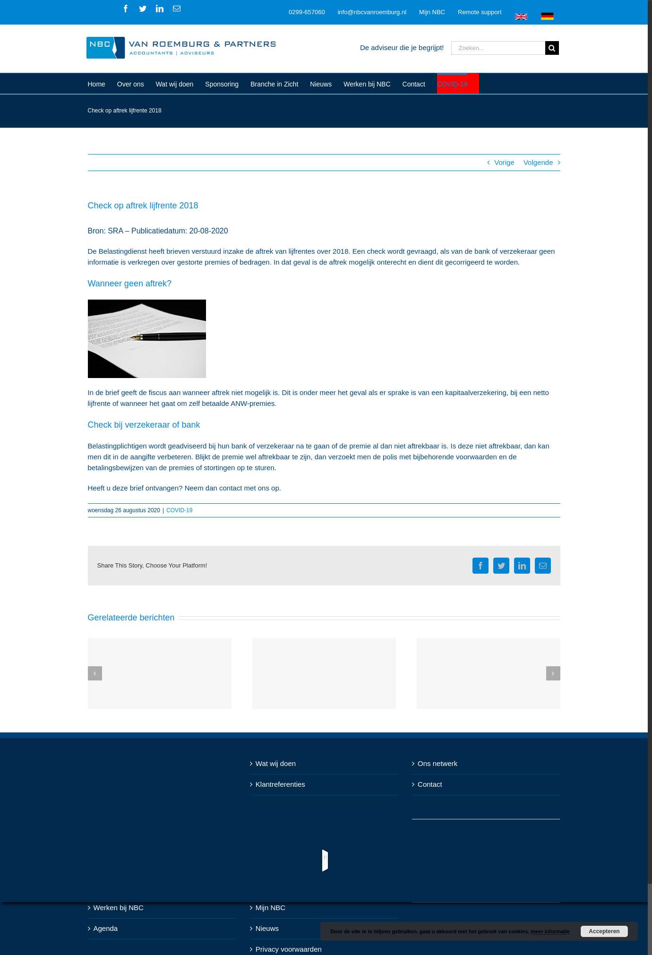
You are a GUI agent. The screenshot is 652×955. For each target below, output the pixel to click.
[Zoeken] (552, 48)
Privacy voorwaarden (289, 949)
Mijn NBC (270, 907)
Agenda (106, 928)
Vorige (504, 162)
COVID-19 (179, 510)
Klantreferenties (280, 784)
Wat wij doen (276, 763)
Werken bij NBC (119, 907)
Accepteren (604, 931)
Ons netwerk (437, 763)
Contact (430, 784)
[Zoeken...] (498, 48)
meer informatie (550, 931)
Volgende (538, 162)
